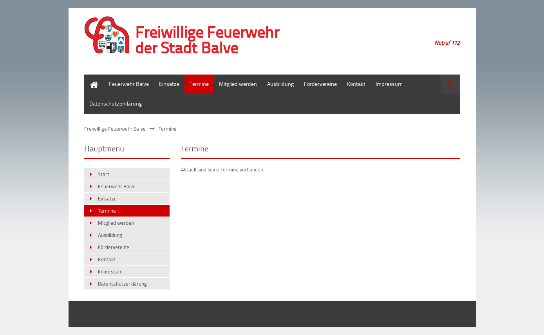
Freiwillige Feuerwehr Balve (115, 128)
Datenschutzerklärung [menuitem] (115, 103)
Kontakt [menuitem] (356, 83)
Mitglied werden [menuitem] (238, 83)
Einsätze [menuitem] (169, 83)
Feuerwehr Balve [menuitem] (129, 83)
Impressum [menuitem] (389, 83)
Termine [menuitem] (199, 83)
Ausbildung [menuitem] (280, 83)
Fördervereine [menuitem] (320, 83)
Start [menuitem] (90, 78)
